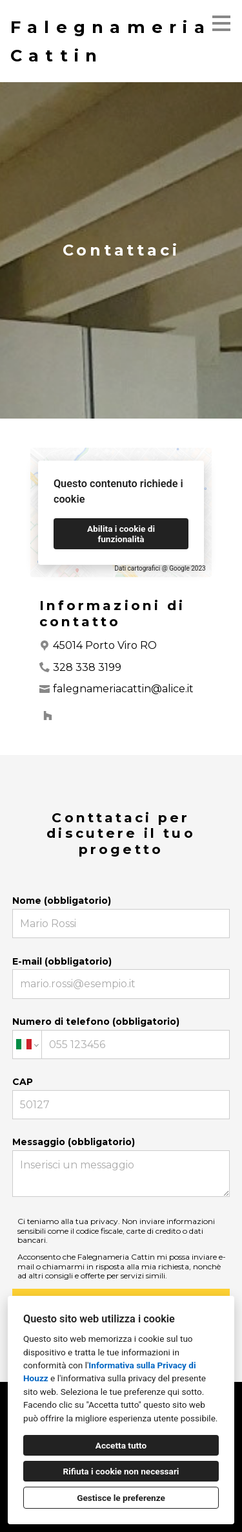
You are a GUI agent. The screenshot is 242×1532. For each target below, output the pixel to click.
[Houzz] (47, 715)
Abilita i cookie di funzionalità (121, 533)
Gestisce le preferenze (121, 1498)
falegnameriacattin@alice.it (123, 689)
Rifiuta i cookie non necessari (121, 1471)
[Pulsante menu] (221, 23)
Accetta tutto (121, 1445)
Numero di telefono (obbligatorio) (121, 1037)
